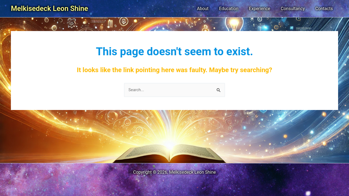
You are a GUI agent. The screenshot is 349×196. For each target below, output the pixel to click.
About (211, 8)
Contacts (325, 8)
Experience (264, 8)
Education (235, 8)
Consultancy (296, 8)
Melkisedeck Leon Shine (49, 8)
